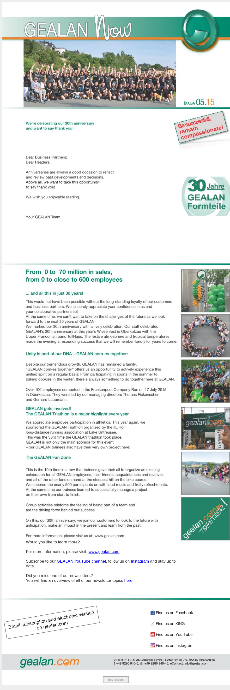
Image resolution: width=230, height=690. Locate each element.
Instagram (140, 561)
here (128, 580)
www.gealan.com (104, 551)
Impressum (116, 679)
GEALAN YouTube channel (81, 561)
